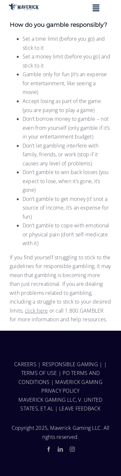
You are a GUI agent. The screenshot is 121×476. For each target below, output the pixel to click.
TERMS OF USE (39, 373)
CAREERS (25, 364)
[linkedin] (60, 449)
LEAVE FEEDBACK (79, 408)
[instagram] (72, 449)
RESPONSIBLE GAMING (70, 364)
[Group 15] (24, 6)
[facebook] (48, 449)
